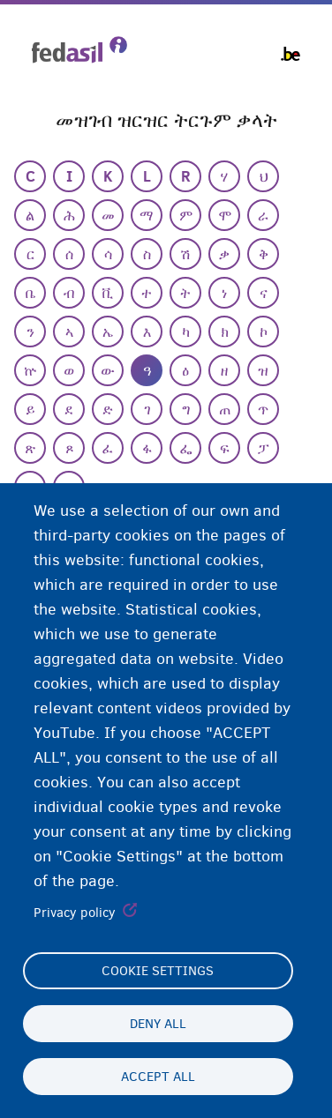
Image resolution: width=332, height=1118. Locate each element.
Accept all (158, 1076)
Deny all (158, 1023)
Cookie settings (158, 971)
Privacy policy (75, 912)
